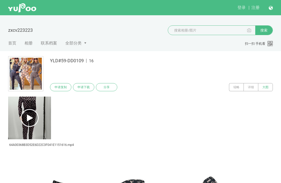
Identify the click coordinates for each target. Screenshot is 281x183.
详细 (251, 87)
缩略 (236, 87)
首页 (12, 43)
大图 (265, 87)
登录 (241, 7)
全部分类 (73, 43)
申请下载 (84, 87)
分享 (107, 87)
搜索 (263, 30)
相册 (28, 43)
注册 (255, 7)
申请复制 (61, 87)
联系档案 (49, 43)
